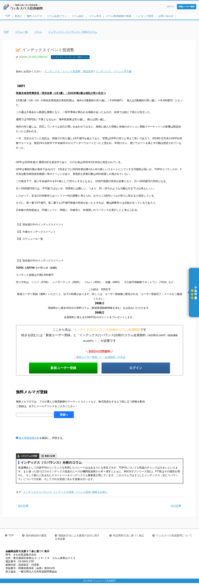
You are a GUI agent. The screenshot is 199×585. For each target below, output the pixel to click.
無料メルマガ (34, 16)
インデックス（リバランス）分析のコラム (70, 58)
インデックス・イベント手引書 (113, 72)
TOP (7, 16)
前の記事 (23, 507)
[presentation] (40, 428)
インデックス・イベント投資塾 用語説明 (68, 72)
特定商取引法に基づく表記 (128, 537)
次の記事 (176, 507)
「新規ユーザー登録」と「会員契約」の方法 (99, 357)
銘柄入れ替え (99, 493)
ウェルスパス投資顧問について (174, 537)
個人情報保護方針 (29, 439)
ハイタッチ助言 (145, 16)
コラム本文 (94, 16)
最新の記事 (50, 458)
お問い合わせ (166, 16)
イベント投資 (83, 493)
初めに (18, 16)
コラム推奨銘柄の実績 (118, 16)
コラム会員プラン (56, 16)
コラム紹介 (77, 16)
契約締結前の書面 (36, 537)
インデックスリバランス (37, 493)
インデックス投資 (63, 493)
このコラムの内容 (28, 458)
